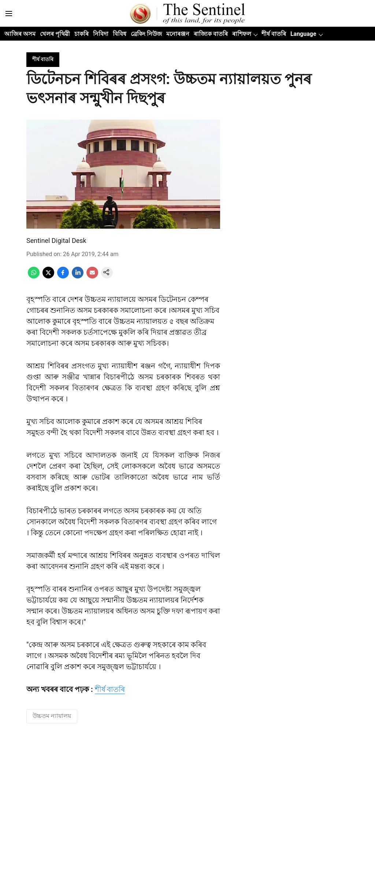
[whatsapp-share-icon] (34, 276)
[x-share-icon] (48, 276)
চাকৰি (81, 33)
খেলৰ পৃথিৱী (55, 33)
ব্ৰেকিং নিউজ (146, 33)
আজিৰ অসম (20, 33)
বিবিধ (119, 33)
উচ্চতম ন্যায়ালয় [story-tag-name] (52, 715)
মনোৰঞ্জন (177, 33)
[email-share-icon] (92, 276)
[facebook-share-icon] (63, 276)
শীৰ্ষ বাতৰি (273, 33)
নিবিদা (100, 33)
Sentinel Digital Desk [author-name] (56, 240)
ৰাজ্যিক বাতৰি (211, 33)
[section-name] (42, 59)
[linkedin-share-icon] (77, 276)
